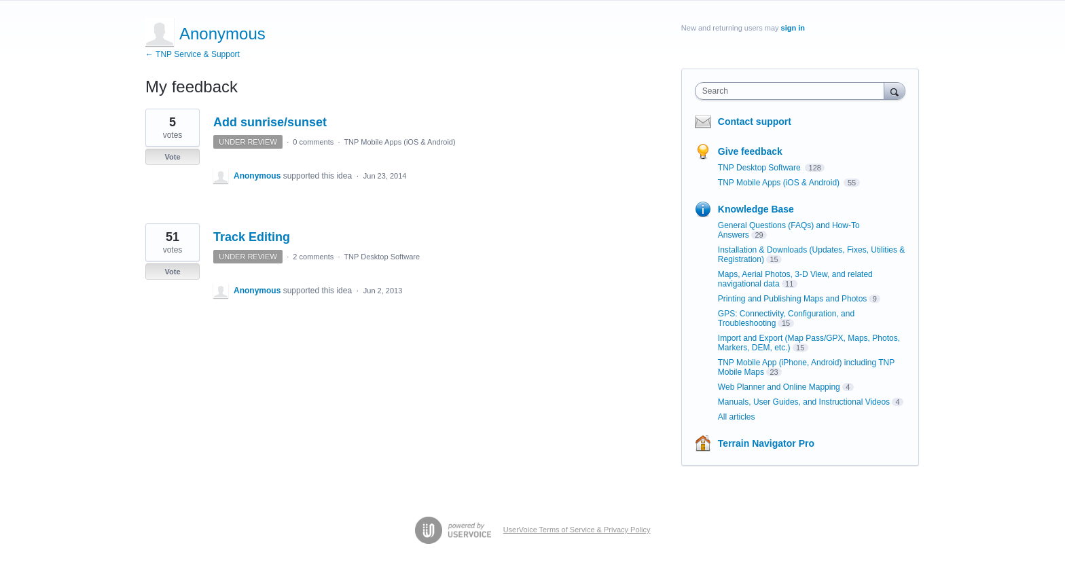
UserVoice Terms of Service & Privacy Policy (577, 530)
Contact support (754, 121)
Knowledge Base (756, 209)
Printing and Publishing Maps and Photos (792, 298)
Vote (172, 157)
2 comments (313, 257)
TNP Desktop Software (382, 257)
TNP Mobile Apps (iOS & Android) (399, 142)
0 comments (313, 142)
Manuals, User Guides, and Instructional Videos (804, 402)
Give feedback (750, 151)
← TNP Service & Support (192, 54)
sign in (793, 28)
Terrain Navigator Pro (766, 443)
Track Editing (251, 237)
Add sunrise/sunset (270, 122)
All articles (736, 417)
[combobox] (793, 91)
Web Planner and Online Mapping (779, 387)
